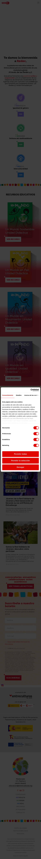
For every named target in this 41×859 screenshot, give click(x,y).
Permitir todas (20, 454)
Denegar (20, 467)
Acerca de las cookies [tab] (31, 395)
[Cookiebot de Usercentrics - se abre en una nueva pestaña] (30, 390)
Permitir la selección (20, 461)
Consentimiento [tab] (7, 395)
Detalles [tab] (18, 395)
